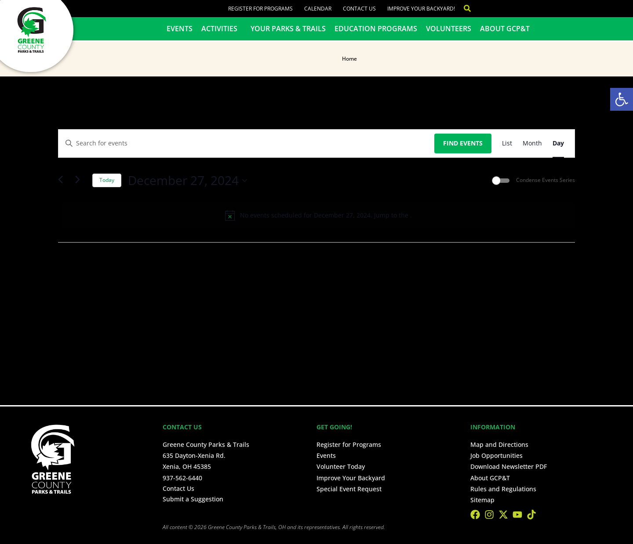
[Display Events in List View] (507, 143)
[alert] (318, 215)
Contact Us (359, 8)
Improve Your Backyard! (421, 8)
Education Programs (376, 28)
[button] (621, 99)
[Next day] (80, 180)
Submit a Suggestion (193, 499)
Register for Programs (260, 8)
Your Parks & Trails (288, 28)
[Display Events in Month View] (532, 143)
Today (106, 180)
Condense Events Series (545, 180)
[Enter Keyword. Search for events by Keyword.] (246, 143)
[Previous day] (63, 180)
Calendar (317, 8)
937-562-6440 (182, 478)
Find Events (463, 143)
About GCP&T (505, 28)
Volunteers (448, 28)
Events (180, 28)
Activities (221, 28)
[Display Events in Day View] (558, 143)
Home (349, 58)
